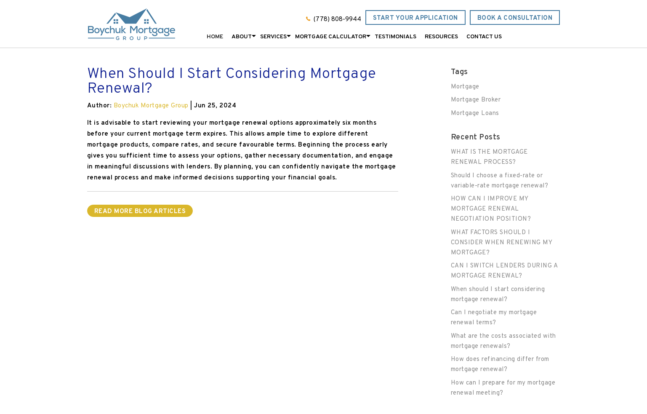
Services (273, 36)
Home (215, 36)
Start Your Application (415, 18)
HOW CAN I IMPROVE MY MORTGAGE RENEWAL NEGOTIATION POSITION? (491, 209)
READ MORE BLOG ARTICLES (140, 212)
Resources (441, 36)
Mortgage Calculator (330, 36)
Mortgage (465, 87)
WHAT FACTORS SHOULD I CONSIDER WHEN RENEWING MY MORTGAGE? (501, 243)
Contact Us (484, 36)
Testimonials (395, 36)
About (242, 36)
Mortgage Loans (475, 114)
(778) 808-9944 (337, 20)
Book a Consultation (515, 18)
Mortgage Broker (476, 100)
